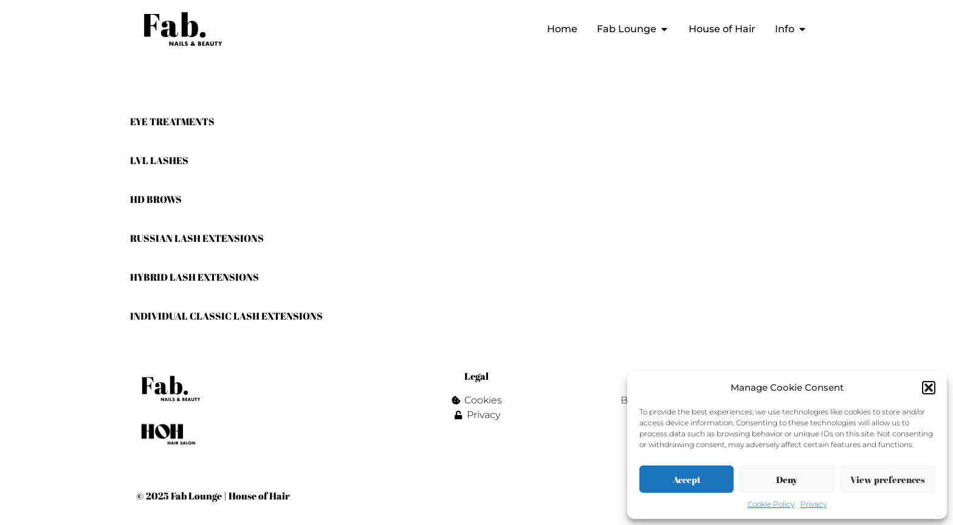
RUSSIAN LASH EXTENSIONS (197, 238)
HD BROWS (156, 199)
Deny (786, 479)
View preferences (887, 479)
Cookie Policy (771, 504)
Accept (687, 479)
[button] (929, 388)
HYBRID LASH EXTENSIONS (194, 277)
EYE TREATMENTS (172, 121)
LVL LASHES (159, 160)
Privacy (813, 504)
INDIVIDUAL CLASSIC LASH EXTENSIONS (226, 316)
